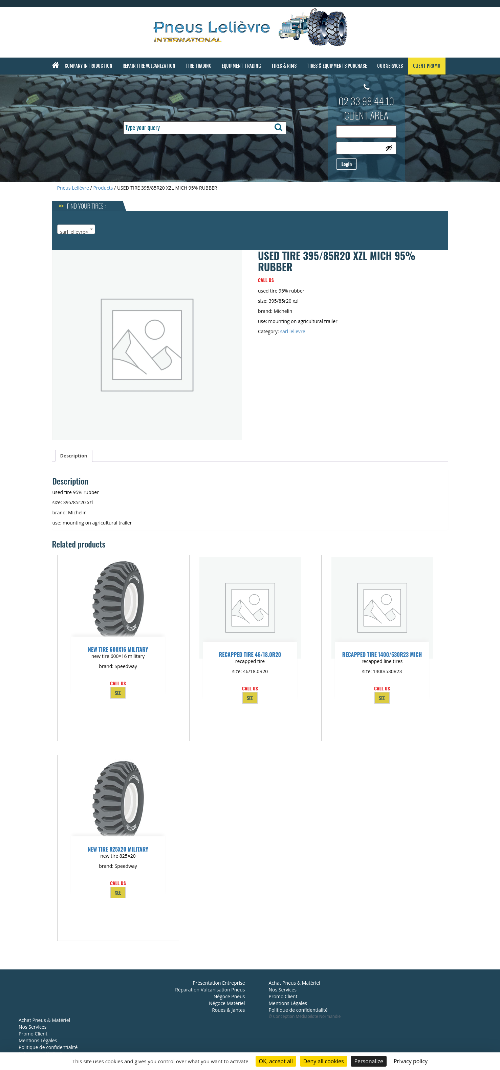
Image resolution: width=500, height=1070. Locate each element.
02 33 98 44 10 (366, 100)
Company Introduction (88, 66)
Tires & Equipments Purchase (337, 66)
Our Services (390, 66)
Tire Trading (199, 66)
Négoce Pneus (229, 996)
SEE (118, 692)
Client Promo (426, 66)
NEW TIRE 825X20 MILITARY (118, 849)
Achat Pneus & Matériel (44, 1020)
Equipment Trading (241, 66)
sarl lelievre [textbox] (74, 232)
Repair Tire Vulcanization (149, 66)
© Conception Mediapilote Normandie (305, 1016)
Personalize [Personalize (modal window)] (368, 1061)
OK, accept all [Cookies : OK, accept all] (276, 1061)
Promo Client (33, 1033)
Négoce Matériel (227, 1003)
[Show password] (389, 148)
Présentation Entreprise (219, 983)
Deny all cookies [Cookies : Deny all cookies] (323, 1061)
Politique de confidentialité (48, 1047)
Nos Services (32, 1027)
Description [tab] (74, 455)
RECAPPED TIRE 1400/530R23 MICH (382, 654)
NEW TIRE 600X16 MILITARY (118, 649)
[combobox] (76, 229)
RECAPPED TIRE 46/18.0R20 (250, 654)
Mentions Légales (38, 1040)
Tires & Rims (284, 66)
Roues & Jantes (228, 1010)
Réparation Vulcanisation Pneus (210, 989)
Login (346, 163)
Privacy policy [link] (411, 1061)
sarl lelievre (292, 331)
